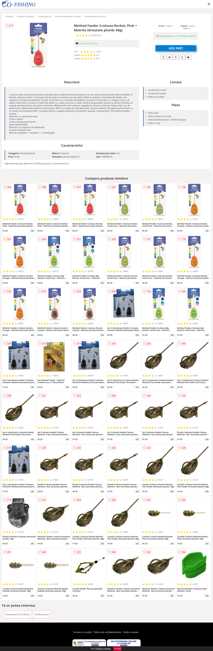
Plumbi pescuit (44, 16)
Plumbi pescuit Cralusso (95, 16)
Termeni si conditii (82, 632)
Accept (117, 648)
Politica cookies (131, 632)
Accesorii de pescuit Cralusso (68, 16)
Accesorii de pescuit (26, 16)
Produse (9, 16)
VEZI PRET (176, 48)
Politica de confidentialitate (107, 632)
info (32, 230)
